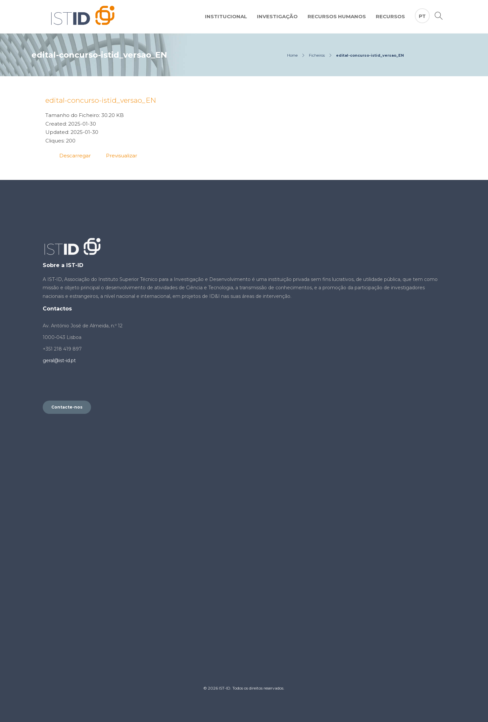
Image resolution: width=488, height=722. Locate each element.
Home (292, 55)
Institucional (226, 16)
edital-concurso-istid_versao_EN (100, 100)
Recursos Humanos (337, 16)
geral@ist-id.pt (59, 360)
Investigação (277, 16)
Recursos (390, 16)
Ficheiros (317, 55)
